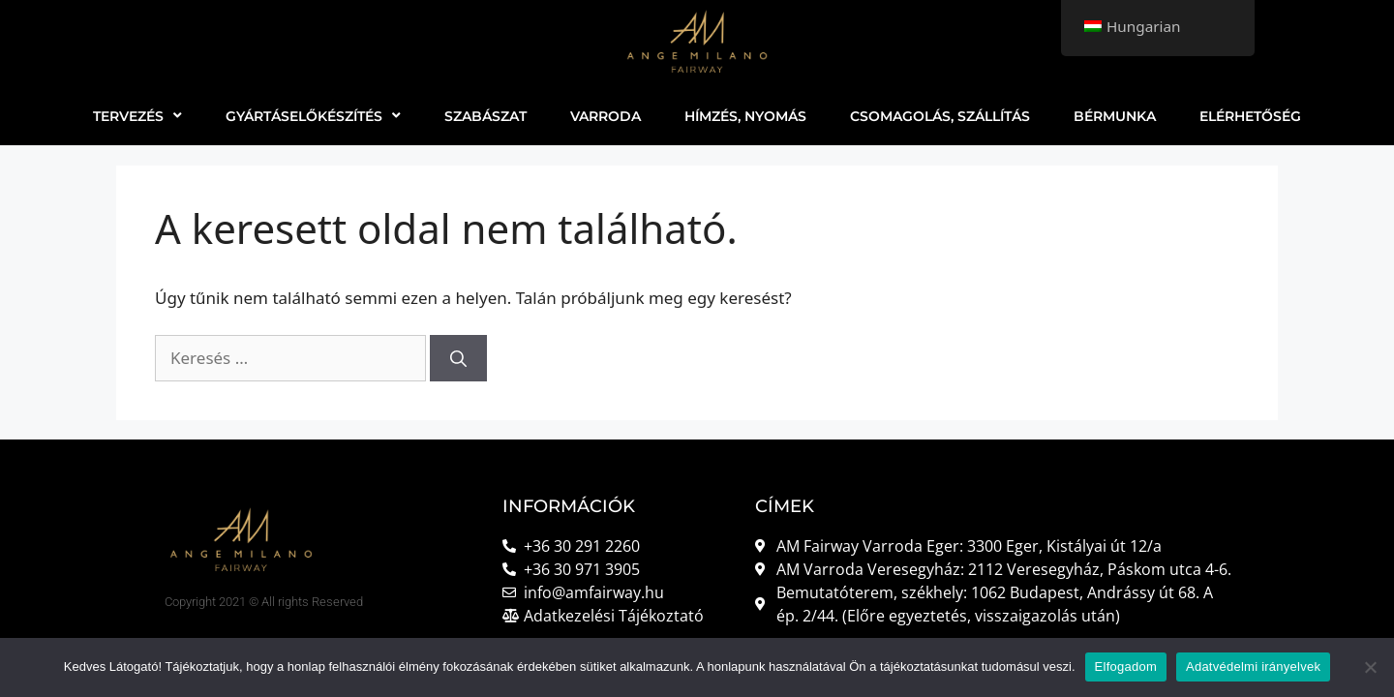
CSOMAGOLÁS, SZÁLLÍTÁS (940, 116)
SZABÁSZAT (485, 116)
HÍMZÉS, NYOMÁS (745, 116)
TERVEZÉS (137, 116)
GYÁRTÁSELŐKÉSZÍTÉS (313, 116)
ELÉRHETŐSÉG (1250, 116)
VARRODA (605, 116)
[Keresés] (458, 358)
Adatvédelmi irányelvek (1253, 666)
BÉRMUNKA (1115, 116)
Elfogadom (1126, 666)
